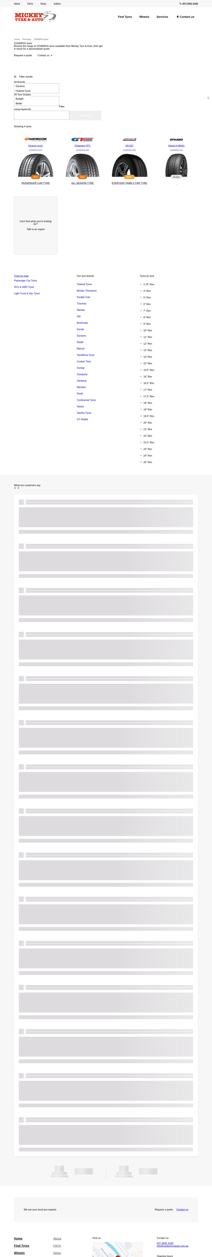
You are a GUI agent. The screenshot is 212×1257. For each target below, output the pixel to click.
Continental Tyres (86, 400)
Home (17, 39)
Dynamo (36, 86)
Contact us (187, 16)
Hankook (82, 380)
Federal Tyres (36, 90)
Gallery (57, 3)
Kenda (80, 329)
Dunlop (81, 368)
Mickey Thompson (87, 290)
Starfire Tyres (84, 413)
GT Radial (82, 419)
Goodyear (82, 374)
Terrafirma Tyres (85, 355)
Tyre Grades (22, 94)
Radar (80, 342)
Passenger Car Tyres (25, 280)
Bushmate (82, 323)
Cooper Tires (84, 361)
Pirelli (80, 393)
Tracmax (81, 303)
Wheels (144, 16)
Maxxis (81, 348)
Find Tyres (125, 16)
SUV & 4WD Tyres (24, 287)
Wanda (81, 310)
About (17, 3)
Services (162, 16)
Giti (79, 316)
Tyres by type (21, 276)
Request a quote (23, 55)
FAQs (30, 3)
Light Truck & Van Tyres (27, 293)
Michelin (81, 387)
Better (36, 103)
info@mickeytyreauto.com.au (173, 1246)
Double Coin (83, 297)
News (43, 3)
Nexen (80, 406)
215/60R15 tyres (41, 39)
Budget (36, 98)
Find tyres (26, 39)
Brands (19, 82)
